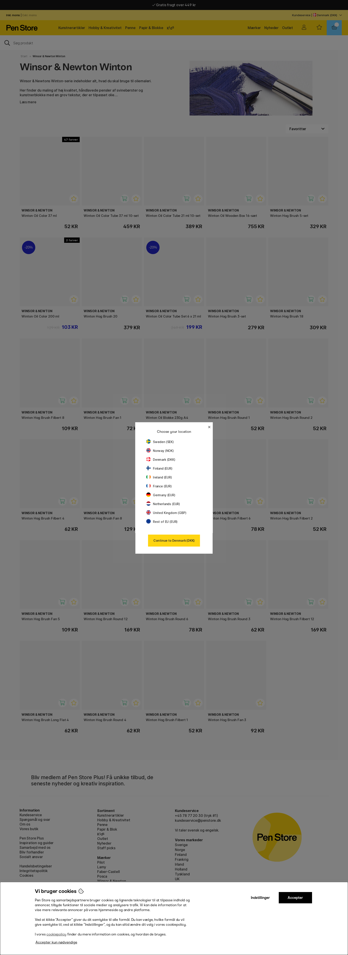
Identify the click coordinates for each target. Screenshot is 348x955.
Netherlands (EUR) (163, 504)
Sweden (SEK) (160, 442)
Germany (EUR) (160, 495)
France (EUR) (159, 486)
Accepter (295, 898)
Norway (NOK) (160, 451)
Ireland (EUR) (159, 477)
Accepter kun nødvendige (56, 942)
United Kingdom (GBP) (166, 513)
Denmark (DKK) (160, 459)
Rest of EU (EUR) (162, 522)
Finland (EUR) (159, 468)
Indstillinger (260, 898)
